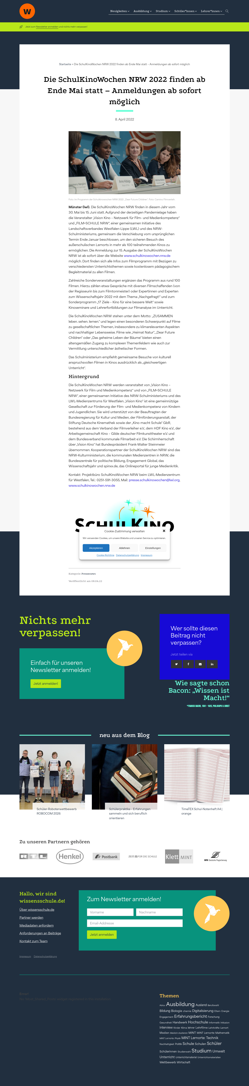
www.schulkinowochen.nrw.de (147, 256)
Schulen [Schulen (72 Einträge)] (200, 1044)
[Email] (200, 664)
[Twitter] (176, 664)
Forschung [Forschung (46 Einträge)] (214, 1017)
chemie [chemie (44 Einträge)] (187, 1011)
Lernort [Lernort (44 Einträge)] (224, 1028)
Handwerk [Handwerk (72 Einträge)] (180, 1022)
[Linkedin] (212, 664)
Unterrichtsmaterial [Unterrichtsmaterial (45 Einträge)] (186, 1057)
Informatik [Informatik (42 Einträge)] (214, 1022)
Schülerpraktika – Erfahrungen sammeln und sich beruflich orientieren (129, 813)
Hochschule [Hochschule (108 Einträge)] (198, 1022)
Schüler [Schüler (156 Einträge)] (214, 1043)
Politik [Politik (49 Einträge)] (178, 1044)
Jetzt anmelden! (45, 683)
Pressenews (89, 573)
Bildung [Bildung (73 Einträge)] (165, 1011)
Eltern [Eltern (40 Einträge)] (217, 1011)
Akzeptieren (96, 547)
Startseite (65, 64)
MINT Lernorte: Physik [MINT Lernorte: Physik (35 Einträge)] (170, 1038)
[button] (164, 531)
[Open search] (227, 11)
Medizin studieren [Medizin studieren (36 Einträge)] (179, 1033)
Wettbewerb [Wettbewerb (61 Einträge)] (168, 1062)
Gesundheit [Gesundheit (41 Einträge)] (166, 1022)
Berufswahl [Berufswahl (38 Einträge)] (213, 1005)
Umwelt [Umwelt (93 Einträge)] (218, 1051)
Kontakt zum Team (33, 941)
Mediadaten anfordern (36, 925)
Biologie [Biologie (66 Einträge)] (176, 1010)
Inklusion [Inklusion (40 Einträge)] (225, 1022)
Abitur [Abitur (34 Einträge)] (162, 1005)
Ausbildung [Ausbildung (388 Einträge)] (180, 1004)
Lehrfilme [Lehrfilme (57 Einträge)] (202, 1027)
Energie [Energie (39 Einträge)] (225, 1011)
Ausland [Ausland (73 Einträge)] (201, 1005)
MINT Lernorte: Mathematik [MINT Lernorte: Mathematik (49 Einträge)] (213, 1033)
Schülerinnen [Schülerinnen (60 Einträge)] (168, 1051)
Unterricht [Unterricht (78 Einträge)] (167, 1057)
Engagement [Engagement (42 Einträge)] (166, 1017)
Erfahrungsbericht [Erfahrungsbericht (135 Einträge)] (190, 1016)
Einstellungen (153, 547)
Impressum (146, 555)
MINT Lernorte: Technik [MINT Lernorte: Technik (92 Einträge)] (199, 1038)
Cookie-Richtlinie (105, 555)
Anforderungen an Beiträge (40, 933)
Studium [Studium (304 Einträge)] (202, 1051)
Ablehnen (124, 547)
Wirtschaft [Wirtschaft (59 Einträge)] (183, 1062)
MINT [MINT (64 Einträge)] (192, 1032)
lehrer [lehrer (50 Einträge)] (191, 1027)
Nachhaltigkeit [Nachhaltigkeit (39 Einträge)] (167, 1044)
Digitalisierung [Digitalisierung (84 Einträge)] (203, 1011)
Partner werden (31, 917)
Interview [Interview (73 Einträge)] (166, 1027)
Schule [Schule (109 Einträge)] (188, 1044)
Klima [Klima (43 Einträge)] (184, 1028)
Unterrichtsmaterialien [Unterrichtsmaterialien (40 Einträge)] (209, 1057)
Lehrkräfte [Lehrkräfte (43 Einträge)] (214, 1028)
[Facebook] (188, 664)
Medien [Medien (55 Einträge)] (164, 1032)
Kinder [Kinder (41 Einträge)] (177, 1028)
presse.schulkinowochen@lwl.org (154, 480)
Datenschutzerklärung (127, 555)
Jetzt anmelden (102, 934)
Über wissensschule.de (36, 910)
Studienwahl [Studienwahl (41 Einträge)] (184, 1051)
